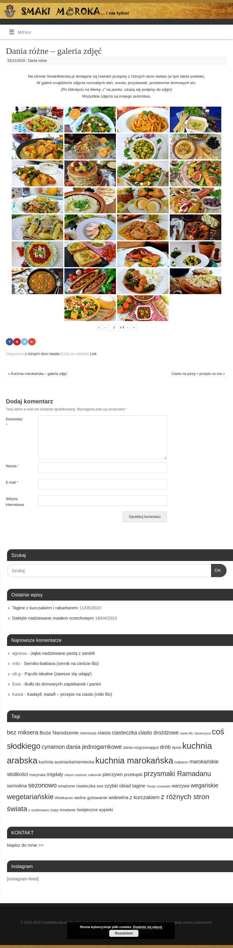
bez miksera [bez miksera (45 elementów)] (22, 732)
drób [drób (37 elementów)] (165, 747)
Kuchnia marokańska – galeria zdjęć (37, 374)
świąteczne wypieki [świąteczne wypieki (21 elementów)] (95, 810)
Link (93, 354)
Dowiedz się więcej (147, 927)
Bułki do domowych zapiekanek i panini (63, 683)
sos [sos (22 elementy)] (100, 786)
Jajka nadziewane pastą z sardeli (62, 653)
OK (216, 570)
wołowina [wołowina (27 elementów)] (118, 797)
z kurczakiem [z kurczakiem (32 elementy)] (145, 797)
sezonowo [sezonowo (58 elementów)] (42, 785)
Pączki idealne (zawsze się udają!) (58, 673)
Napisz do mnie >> (25, 845)
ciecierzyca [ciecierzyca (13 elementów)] (202, 733)
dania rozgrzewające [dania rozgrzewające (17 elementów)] (141, 747)
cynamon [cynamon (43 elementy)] (53, 747)
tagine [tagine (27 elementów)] (138, 785)
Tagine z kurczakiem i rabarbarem (45, 607)
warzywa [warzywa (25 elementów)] (180, 785)
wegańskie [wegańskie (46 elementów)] (204, 785)
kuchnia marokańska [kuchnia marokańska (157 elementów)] (134, 760)
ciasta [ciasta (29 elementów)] (103, 733)
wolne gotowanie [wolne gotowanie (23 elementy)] (90, 797)
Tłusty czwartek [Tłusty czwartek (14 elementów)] (158, 786)
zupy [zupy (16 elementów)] (55, 810)
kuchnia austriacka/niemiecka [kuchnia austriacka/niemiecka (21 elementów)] (66, 762)
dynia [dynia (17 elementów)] (176, 747)
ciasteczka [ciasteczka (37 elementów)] (124, 732)
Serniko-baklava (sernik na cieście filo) (61, 663)
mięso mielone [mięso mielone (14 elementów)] (75, 775)
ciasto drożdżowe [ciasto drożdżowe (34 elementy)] (158, 733)
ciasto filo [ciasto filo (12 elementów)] (186, 733)
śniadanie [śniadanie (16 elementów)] (68, 810)
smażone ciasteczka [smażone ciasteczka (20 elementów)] (76, 786)
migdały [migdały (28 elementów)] (55, 775)
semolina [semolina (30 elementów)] (17, 786)
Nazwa (12, 466)
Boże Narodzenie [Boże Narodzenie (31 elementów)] (59, 733)
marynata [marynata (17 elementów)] (37, 775)
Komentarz (14, 422)
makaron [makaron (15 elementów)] (181, 762)
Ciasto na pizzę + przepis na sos (198, 374)
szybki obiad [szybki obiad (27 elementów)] (117, 785)
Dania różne (37, 61)
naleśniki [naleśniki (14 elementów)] (95, 775)
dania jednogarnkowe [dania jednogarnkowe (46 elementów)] (94, 747)
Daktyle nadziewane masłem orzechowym (53, 617)
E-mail (12, 482)
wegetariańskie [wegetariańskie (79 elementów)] (30, 797)
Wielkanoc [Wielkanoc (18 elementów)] (64, 798)
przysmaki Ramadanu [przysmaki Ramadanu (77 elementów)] (177, 774)
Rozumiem (124, 933)
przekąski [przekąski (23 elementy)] (133, 774)
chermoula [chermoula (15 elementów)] (88, 733)
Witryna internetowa (14, 502)
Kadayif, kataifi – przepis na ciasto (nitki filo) (69, 694)
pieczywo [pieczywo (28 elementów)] (113, 775)
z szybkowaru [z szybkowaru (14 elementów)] (38, 810)
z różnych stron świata (42, 354)
